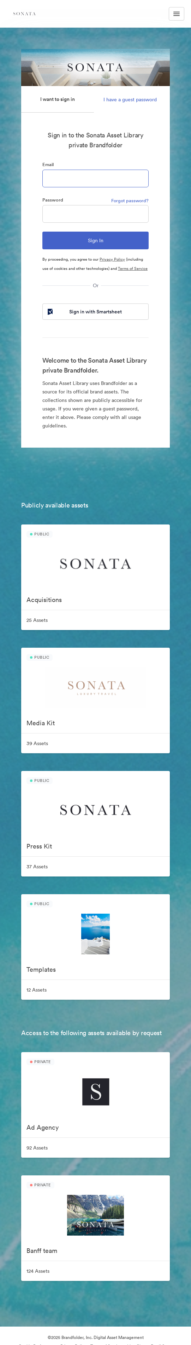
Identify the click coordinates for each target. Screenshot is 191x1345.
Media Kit (40, 723)
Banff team (41, 1251)
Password (52, 200)
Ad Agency (42, 1127)
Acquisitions (44, 600)
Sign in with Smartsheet (84, 311)
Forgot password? (130, 201)
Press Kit (39, 846)
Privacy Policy (112, 259)
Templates (41, 969)
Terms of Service (133, 268)
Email (48, 164)
